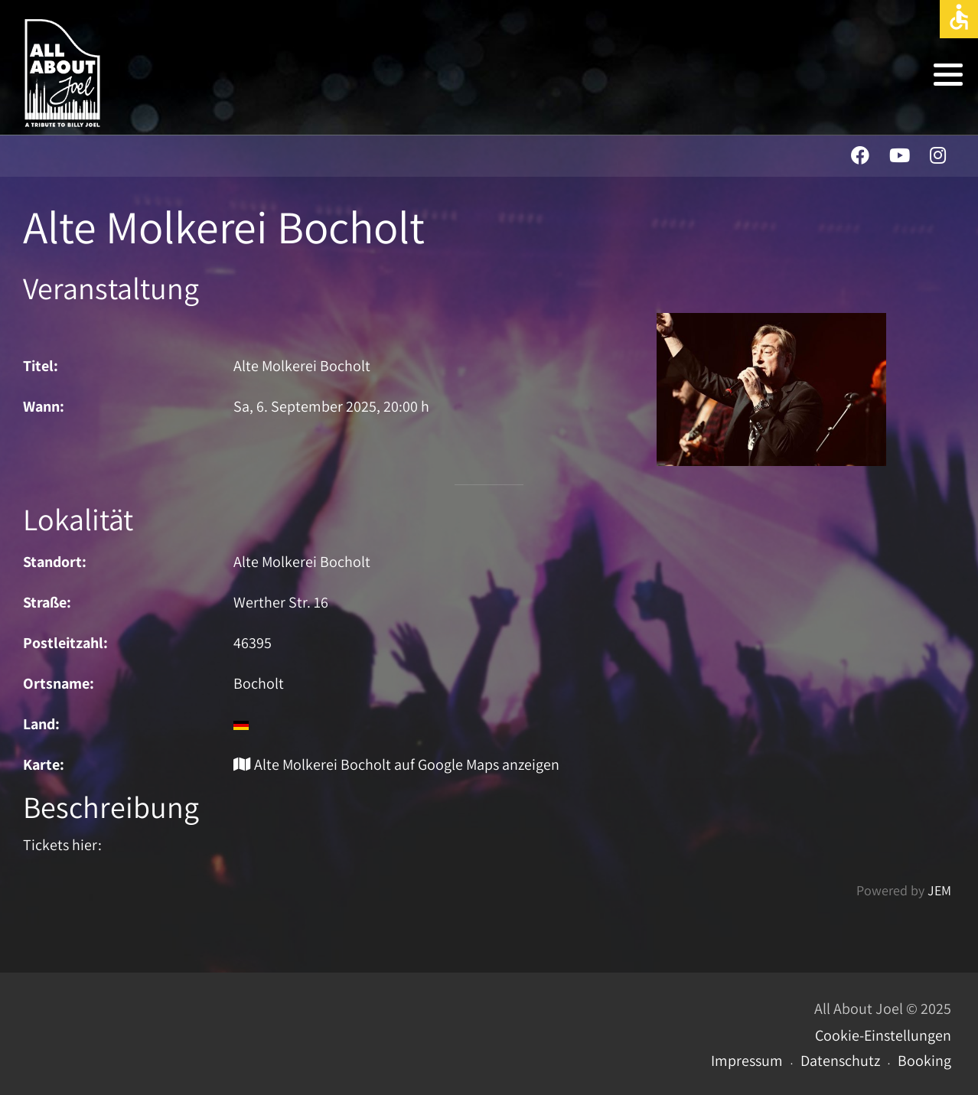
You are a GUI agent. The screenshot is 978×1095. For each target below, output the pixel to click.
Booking (924, 1061)
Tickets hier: (62, 845)
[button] (948, 74)
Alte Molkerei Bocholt (301, 562)
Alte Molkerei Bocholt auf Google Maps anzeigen (396, 764)
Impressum (747, 1061)
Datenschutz (840, 1061)
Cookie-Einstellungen (883, 1035)
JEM (939, 890)
